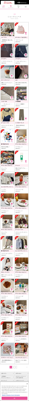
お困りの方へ (4, 373)
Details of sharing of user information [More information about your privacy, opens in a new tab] (11, 396)
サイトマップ (4, 380)
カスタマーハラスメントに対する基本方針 (21, 377)
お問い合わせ (18, 373)
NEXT (26, 367)
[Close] (27, 385)
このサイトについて (20, 380)
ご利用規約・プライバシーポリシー (5, 377)
